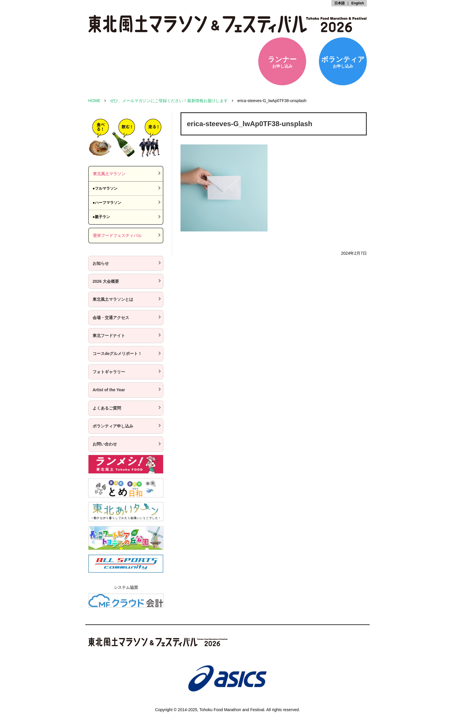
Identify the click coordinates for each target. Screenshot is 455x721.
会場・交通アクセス (111, 317)
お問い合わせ (105, 444)
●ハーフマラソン (107, 202)
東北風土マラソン (109, 173)
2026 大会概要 (106, 281)
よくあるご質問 (107, 408)
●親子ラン (101, 217)
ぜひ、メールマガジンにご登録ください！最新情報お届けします (169, 100)
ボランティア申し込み (113, 426)
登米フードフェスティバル (117, 235)
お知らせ (101, 263)
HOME (94, 100)
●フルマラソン (105, 188)
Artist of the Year (109, 389)
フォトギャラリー (109, 371)
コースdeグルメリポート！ (117, 353)
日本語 (339, 3)
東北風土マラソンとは (113, 299)
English (357, 3)
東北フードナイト (109, 335)
